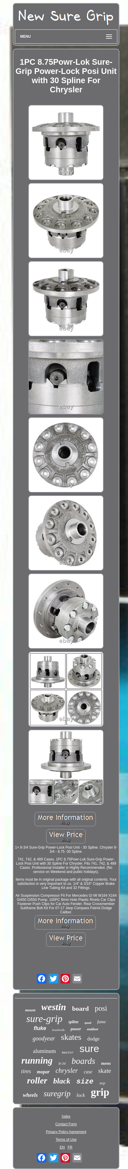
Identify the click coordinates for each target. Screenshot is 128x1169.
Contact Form (66, 1124)
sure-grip (44, 1018)
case (88, 1071)
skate (104, 1070)
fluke (40, 1028)
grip (100, 1092)
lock (80, 1095)
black (61, 1081)
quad (88, 1022)
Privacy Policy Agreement (66, 1132)
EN (62, 1147)
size (85, 1082)
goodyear (44, 1038)
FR (70, 1147)
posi (101, 1008)
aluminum (44, 1051)
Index (66, 1116)
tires (26, 1071)
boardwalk (58, 1030)
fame (101, 1021)
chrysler (67, 1070)
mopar (43, 1071)
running (37, 1060)
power (76, 1029)
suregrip (57, 1093)
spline (73, 1022)
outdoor (93, 1029)
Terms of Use (66, 1140)
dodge (93, 1039)
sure (89, 1048)
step (102, 1083)
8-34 (62, 1063)
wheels (30, 1095)
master (68, 1052)
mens (106, 1063)
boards (83, 1061)
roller (37, 1080)
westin (53, 1007)
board (80, 1008)
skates (71, 1037)
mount (30, 1010)
